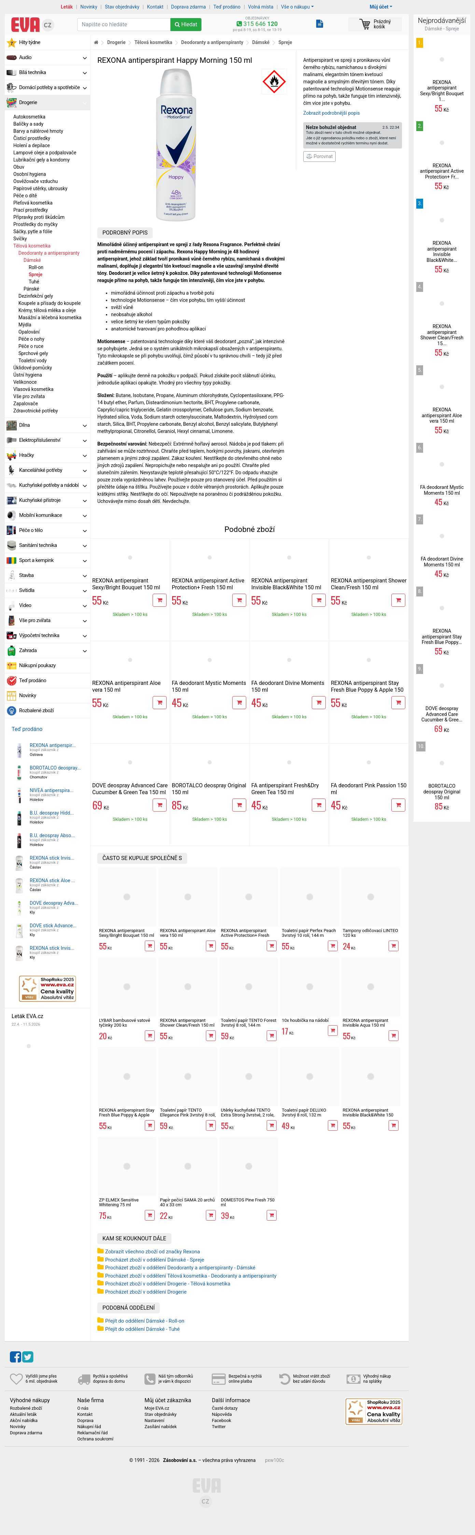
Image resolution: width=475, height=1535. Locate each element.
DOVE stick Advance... (53, 925)
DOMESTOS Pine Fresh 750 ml (248, 1202)
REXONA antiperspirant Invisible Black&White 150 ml (286, 584)
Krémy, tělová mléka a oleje (47, 310)
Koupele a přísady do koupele (49, 303)
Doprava (85, 1420)
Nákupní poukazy (37, 665)
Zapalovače (25, 403)
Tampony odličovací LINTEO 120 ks (370, 933)
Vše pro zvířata (29, 396)
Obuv (18, 167)
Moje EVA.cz (156, 1408)
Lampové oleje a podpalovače (44, 152)
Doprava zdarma (188, 7)
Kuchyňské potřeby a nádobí (53, 485)
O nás (82, 1408)
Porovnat (319, 156)
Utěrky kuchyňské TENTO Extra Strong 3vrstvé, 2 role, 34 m (248, 1115)
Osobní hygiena (29, 174)
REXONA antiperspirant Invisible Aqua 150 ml (366, 1023)
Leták (67, 7)
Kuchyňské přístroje (53, 500)
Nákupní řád (89, 1426)
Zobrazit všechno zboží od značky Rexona (152, 1252)
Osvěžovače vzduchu (35, 181)
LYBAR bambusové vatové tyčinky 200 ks (124, 1023)
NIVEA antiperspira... (51, 790)
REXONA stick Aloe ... (52, 880)
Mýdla (24, 324)
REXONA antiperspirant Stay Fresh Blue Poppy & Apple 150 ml (367, 690)
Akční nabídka (24, 1420)
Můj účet (379, 7)
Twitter (218, 1426)
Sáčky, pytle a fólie (32, 231)
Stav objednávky (122, 7)
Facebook (221, 1420)
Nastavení (154, 1420)
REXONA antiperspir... (52, 745)
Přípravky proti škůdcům (39, 217)
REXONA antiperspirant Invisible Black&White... (442, 251)
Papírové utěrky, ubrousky (40, 188)
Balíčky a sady (28, 124)
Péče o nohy (31, 339)
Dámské (32, 260)
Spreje (35, 274)
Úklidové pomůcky (32, 367)
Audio (53, 57)
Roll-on (36, 267)
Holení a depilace (31, 145)
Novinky (88, 7)
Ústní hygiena (27, 375)
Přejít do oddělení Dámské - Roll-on (144, 1321)
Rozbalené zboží (36, 710)
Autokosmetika (29, 116)
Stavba (53, 575)
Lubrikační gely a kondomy (41, 160)
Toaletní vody (32, 360)
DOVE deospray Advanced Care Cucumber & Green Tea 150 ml (130, 788)
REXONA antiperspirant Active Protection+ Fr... (442, 171)
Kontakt (155, 7)
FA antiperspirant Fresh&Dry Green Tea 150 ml (285, 788)
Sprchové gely (33, 353)
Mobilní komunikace (53, 515)
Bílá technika (53, 72)
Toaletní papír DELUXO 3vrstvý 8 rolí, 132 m (304, 1112)
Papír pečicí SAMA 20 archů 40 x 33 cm (187, 1202)
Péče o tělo (53, 530)
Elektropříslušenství (53, 440)
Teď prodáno (226, 7)
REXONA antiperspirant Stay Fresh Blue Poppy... (442, 636)
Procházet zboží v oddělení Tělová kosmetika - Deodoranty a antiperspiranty (191, 1276)
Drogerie (53, 102)
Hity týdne (29, 42)
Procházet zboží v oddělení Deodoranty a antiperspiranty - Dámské (180, 1268)
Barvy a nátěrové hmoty (38, 131)
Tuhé (34, 281)
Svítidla (53, 590)
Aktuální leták (23, 1414)
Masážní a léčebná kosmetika (49, 317)
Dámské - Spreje (442, 28)
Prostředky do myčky (35, 224)
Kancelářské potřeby (53, 470)
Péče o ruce (30, 346)
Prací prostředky (30, 210)
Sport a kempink (53, 560)
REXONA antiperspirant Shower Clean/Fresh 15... (441, 335)
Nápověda (222, 1414)
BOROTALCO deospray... (55, 768)
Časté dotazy (224, 1408)
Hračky (53, 455)
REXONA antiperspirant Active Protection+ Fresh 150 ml (208, 584)
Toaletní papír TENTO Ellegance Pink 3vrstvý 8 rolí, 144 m (187, 1115)
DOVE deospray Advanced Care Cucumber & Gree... (441, 714)
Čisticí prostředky (31, 138)
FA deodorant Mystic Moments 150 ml (442, 490)
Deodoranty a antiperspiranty (49, 253)
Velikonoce (25, 382)
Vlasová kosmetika (33, 389)
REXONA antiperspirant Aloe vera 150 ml (187, 933)
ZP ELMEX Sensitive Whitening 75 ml (119, 1202)
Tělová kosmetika (32, 246)
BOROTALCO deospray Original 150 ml (441, 791)
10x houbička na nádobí (305, 1020)
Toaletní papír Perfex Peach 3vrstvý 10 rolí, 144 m (309, 933)
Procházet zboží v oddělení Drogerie (145, 1292)
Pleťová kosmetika (33, 203)
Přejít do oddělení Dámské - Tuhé (142, 1329)
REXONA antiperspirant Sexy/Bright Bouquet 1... (442, 91)
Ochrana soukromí (95, 1439)
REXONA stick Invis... (52, 858)
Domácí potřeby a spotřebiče (53, 87)
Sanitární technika (53, 545)
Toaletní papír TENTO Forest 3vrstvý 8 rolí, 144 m (248, 1023)
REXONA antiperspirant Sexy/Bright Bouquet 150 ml (126, 584)
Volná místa (261, 7)
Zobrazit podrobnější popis (331, 113)
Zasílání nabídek (160, 1426)
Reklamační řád (92, 1433)
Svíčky (20, 238)
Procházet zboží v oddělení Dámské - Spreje (154, 1260)
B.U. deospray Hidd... (52, 813)
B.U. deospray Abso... (52, 835)
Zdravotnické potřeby (35, 410)
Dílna (53, 425)
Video (53, 605)
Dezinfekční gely (35, 296)
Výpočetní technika (53, 635)
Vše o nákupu (295, 7)
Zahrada (53, 650)
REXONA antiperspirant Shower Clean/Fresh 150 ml (369, 584)
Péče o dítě (25, 195)
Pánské (31, 289)
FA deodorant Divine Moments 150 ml (442, 561)
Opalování (29, 332)
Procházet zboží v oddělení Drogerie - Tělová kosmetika (167, 1284)
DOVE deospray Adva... (54, 903)
